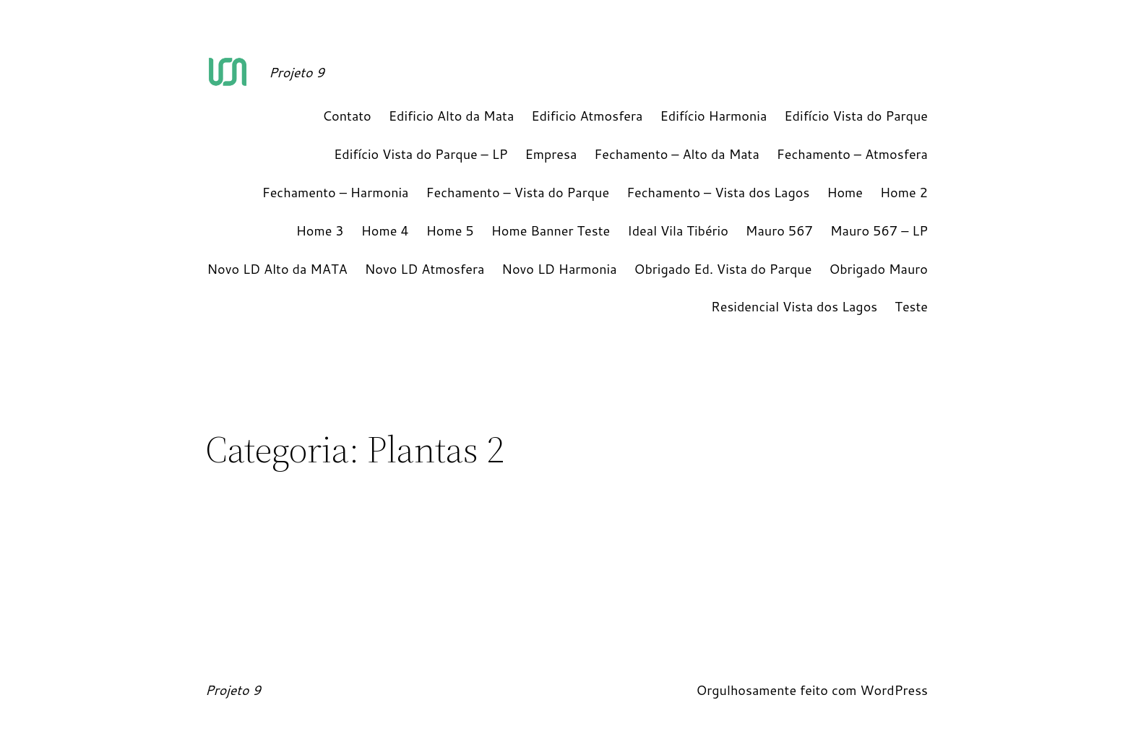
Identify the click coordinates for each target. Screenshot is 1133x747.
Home (845, 192)
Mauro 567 (779, 230)
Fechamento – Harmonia (335, 192)
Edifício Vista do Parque (856, 115)
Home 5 (450, 230)
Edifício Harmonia (713, 115)
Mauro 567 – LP (879, 230)
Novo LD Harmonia (558, 268)
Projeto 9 (296, 72)
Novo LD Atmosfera (425, 268)
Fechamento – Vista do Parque (518, 192)
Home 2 (904, 192)
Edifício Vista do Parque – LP (420, 153)
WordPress (894, 690)
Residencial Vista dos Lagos (794, 306)
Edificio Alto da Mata (451, 115)
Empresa (551, 153)
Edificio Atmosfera (586, 115)
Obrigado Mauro (878, 268)
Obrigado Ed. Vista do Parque (723, 268)
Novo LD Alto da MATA (277, 268)
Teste (911, 306)
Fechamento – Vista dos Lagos (717, 192)
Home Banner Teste (551, 230)
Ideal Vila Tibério (677, 230)
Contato (346, 115)
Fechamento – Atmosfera (852, 153)
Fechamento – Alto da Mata (676, 153)
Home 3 (320, 230)
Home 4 (385, 230)
